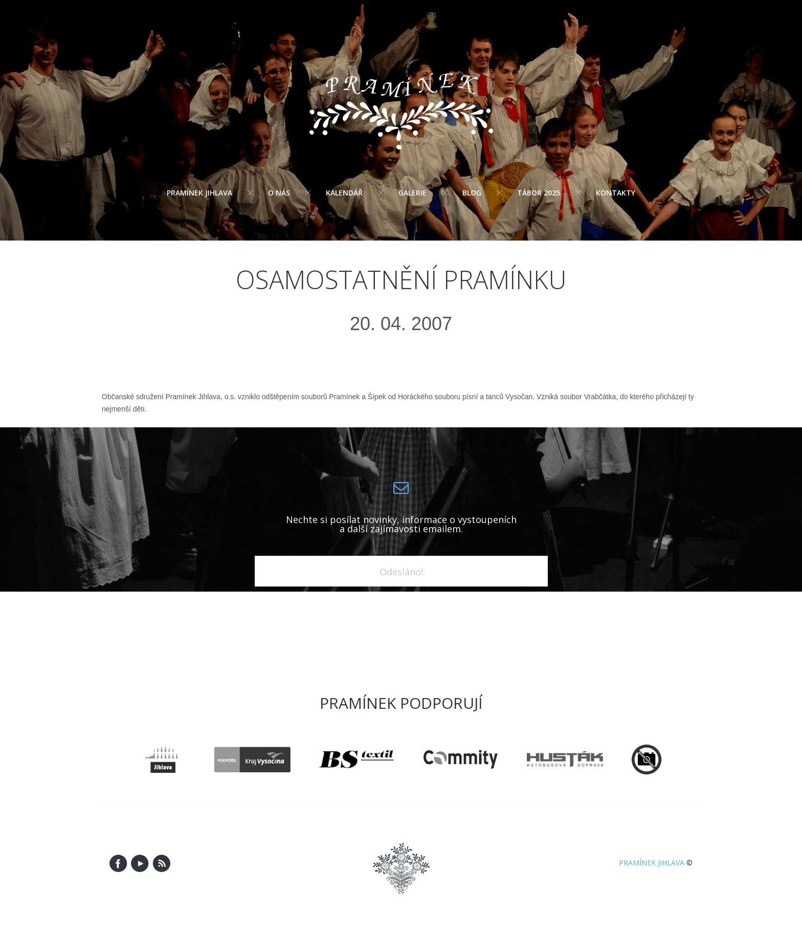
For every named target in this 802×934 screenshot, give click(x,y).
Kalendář (344, 193)
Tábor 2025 (538, 193)
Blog (471, 193)
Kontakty (615, 193)
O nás (279, 193)
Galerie (412, 193)
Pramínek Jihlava (199, 193)
